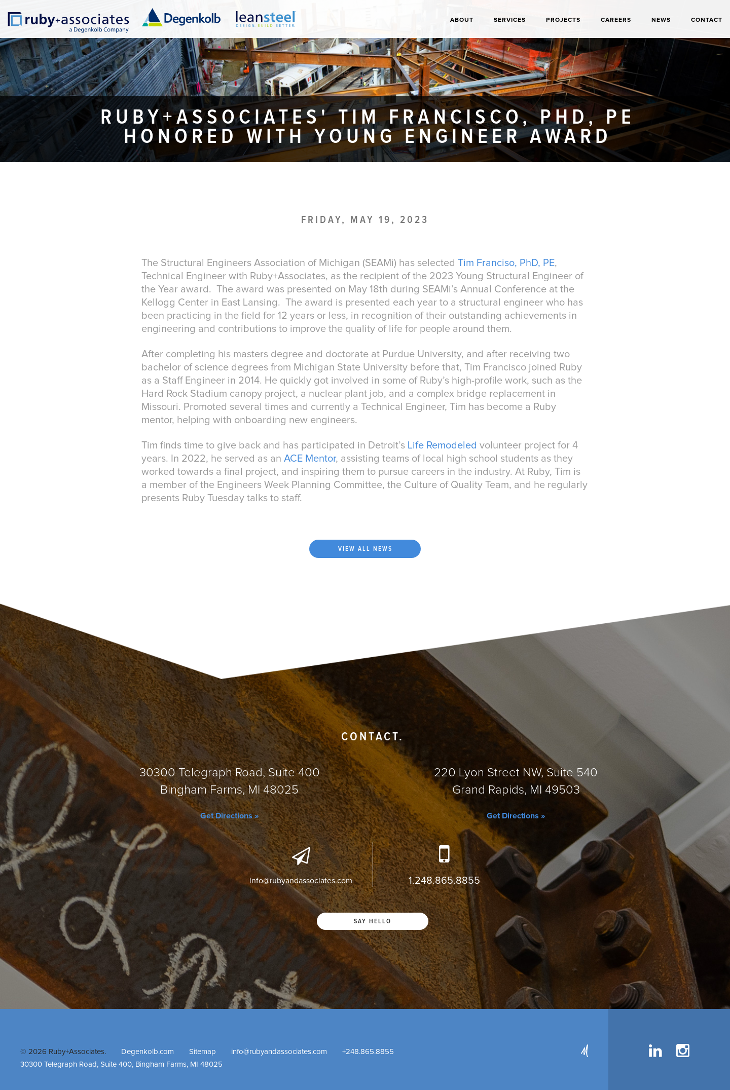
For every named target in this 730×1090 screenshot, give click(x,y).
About (461, 20)
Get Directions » (229, 816)
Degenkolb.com (147, 1052)
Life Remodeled (441, 445)
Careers (616, 20)
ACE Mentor (310, 459)
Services (510, 20)
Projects (563, 20)
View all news (365, 549)
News (661, 20)
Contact (706, 20)
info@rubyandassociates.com (279, 1052)
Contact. (372, 737)
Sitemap (202, 1052)
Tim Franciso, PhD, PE (506, 263)
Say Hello (372, 921)
